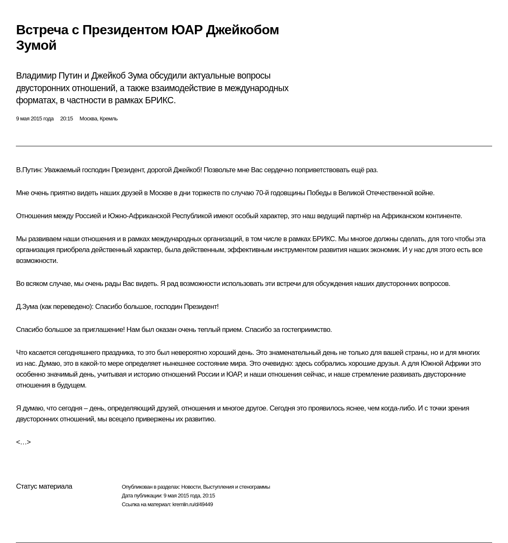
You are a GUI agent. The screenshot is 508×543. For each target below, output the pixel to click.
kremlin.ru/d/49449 (192, 504)
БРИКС (323, 239)
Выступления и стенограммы (236, 487)
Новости (190, 487)
